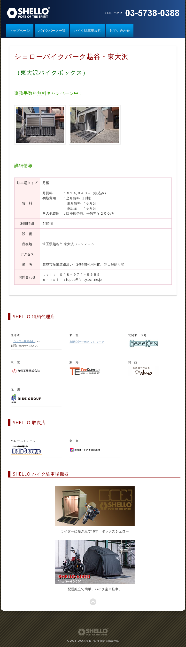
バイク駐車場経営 (87, 30)
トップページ (19, 30)
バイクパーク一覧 (51, 30)
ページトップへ (93, 602)
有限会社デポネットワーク (86, 342)
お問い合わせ (119, 30)
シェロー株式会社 (24, 341)
